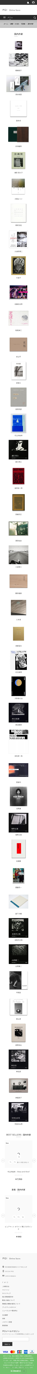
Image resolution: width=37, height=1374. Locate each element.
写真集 (23, 24)
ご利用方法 (5, 1286)
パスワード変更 (7, 1322)
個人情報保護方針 (7, 1297)
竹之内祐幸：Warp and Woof (19, 1172)
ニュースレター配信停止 (9, 1310)
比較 (3, 1318)
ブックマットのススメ (9, 1307)
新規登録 (5, 1325)
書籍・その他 (14, 24)
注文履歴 (5, 1315)
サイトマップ (6, 1293)
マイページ (5, 1290)
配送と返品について (8, 1300)
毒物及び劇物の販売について (11, 1304)
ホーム (6, 24)
